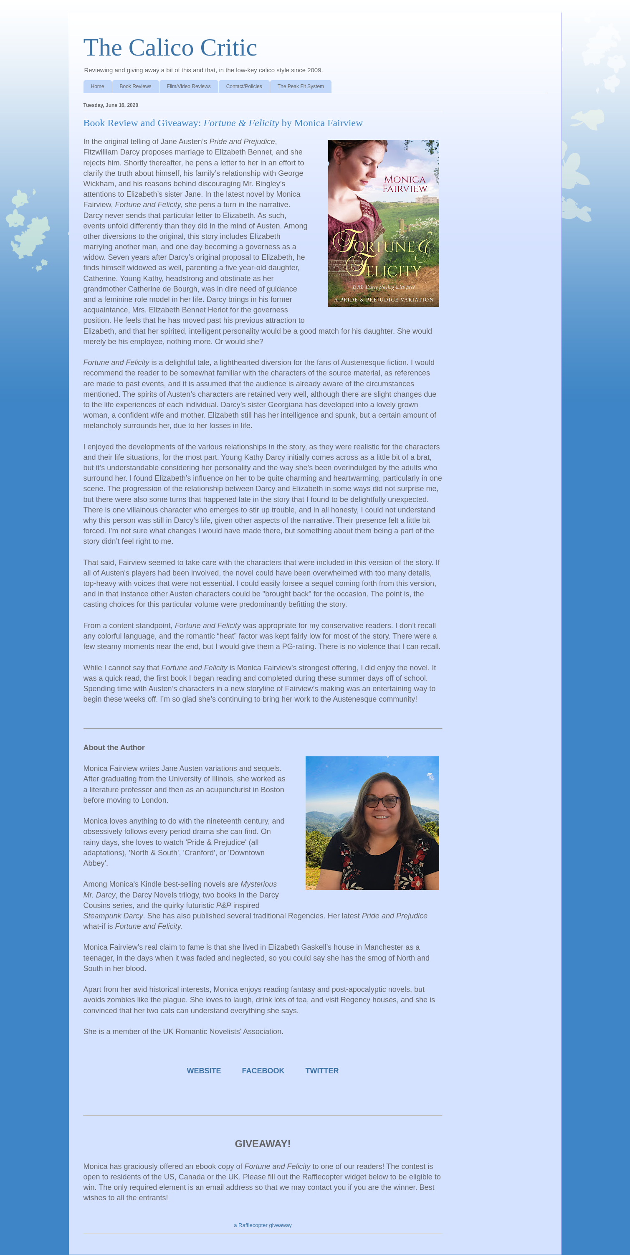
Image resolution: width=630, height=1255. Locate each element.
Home (97, 86)
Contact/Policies (244, 86)
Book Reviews (136, 86)
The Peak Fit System (301, 86)
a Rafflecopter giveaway (263, 1225)
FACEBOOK (263, 1071)
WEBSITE (204, 1071)
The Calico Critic (170, 47)
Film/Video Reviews (189, 86)
